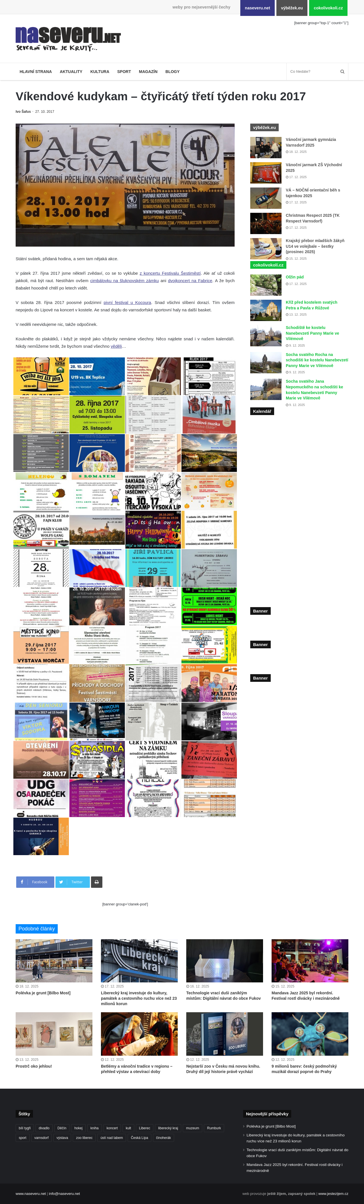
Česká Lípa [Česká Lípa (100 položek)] (139, 1138)
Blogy (173, 71)
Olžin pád (295, 277)
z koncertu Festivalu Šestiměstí (170, 273)
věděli (116, 346)
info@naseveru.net (64, 1193)
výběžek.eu (292, 8)
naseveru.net (257, 8)
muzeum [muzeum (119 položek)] (192, 1128)
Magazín (148, 71)
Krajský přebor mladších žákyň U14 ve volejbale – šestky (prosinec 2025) (315, 246)
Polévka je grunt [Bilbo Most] (43, 993)
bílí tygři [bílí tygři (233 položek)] (25, 1128)
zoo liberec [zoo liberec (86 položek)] (84, 1138)
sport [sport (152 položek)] (22, 1138)
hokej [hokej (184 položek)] (78, 1128)
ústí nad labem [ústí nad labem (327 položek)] (111, 1138)
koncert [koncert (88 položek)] (112, 1128)
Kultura (99, 71)
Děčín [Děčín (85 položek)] (61, 1128)
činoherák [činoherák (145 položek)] (163, 1138)
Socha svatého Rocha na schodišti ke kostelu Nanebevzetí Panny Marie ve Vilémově (317, 360)
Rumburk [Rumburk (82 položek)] (214, 1128)
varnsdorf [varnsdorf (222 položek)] (41, 1138)
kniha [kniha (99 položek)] (94, 1128)
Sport (124, 71)
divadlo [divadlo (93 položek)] (44, 1128)
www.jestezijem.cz (333, 1193)
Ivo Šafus (23, 112)
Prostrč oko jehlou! (34, 1066)
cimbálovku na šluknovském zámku (124, 280)
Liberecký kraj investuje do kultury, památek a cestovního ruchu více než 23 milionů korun (139, 998)
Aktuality (71, 71)
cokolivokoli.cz (328, 8)
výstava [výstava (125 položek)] (62, 1138)
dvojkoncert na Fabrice (190, 280)
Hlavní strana (36, 71)
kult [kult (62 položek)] (128, 1128)
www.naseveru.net (31, 1193)
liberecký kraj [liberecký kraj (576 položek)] (168, 1128)
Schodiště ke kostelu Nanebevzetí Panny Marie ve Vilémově (312, 333)
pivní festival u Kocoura (127, 302)
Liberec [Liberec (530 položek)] (144, 1128)
